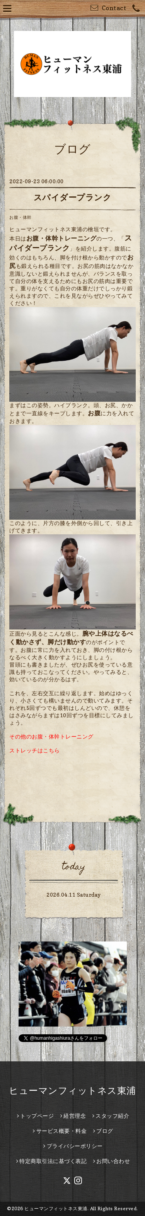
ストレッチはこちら (34, 750)
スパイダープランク (73, 197)
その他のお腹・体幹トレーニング (51, 736)
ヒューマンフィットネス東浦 (72, 1090)
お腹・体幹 (20, 217)
